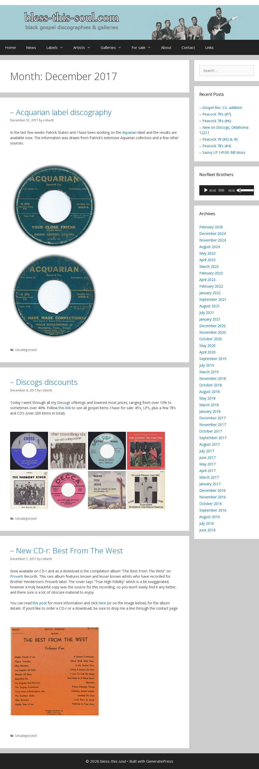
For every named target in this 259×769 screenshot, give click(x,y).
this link (65, 407)
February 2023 (211, 273)
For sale (144, 47)
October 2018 (210, 385)
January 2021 (210, 319)
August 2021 (209, 306)
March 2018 (209, 404)
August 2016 (209, 516)
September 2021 (212, 299)
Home (10, 47)
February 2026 (211, 226)
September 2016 (212, 510)
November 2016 (212, 497)
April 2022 (207, 279)
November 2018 (212, 378)
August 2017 (209, 444)
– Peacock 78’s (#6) (215, 120)
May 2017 (207, 464)
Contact (188, 47)
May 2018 (207, 398)
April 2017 (207, 470)
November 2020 (212, 332)
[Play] (205, 190)
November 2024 (212, 240)
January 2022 (210, 292)
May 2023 (207, 253)
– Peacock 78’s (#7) (215, 114)
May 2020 (207, 345)
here (102, 603)
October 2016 (210, 503)
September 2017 (212, 437)
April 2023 (207, 259)
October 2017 (210, 431)
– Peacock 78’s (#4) (215, 145)
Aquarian (129, 132)
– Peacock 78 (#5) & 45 (218, 139)
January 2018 (210, 411)
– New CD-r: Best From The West (66, 550)
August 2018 (209, 391)
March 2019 (209, 371)
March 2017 (209, 477)
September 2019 (212, 358)
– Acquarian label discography (61, 112)
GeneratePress (159, 761)
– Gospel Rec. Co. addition (220, 107)
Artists (84, 47)
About (166, 47)
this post (40, 603)
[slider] (221, 190)
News (31, 47)
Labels (57, 47)
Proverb (16, 576)
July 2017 (206, 450)
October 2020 (210, 338)
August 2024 (209, 246)
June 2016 (207, 530)
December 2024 (212, 233)
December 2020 (212, 325)
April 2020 (207, 352)
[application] (226, 190)
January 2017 (210, 483)
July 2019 (206, 365)
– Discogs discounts (43, 382)
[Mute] (239, 190)
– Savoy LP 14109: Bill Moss (222, 152)
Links (209, 47)
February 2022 (211, 286)
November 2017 (212, 424)
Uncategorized (26, 350)
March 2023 (209, 266)
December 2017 (212, 418)
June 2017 (207, 457)
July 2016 (206, 523)
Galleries (113, 47)
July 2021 (206, 312)
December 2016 (212, 490)
